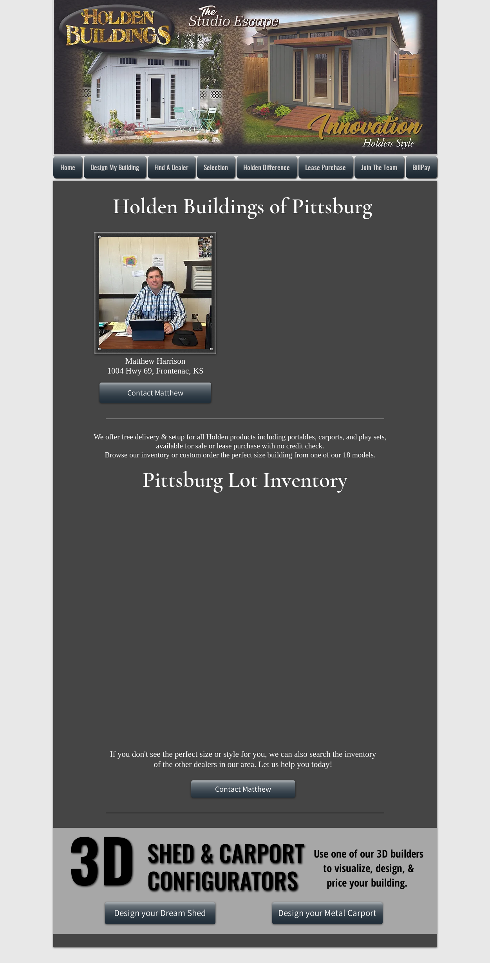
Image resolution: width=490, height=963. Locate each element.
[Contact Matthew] (155, 393)
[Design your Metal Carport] (327, 913)
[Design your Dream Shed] (160, 913)
